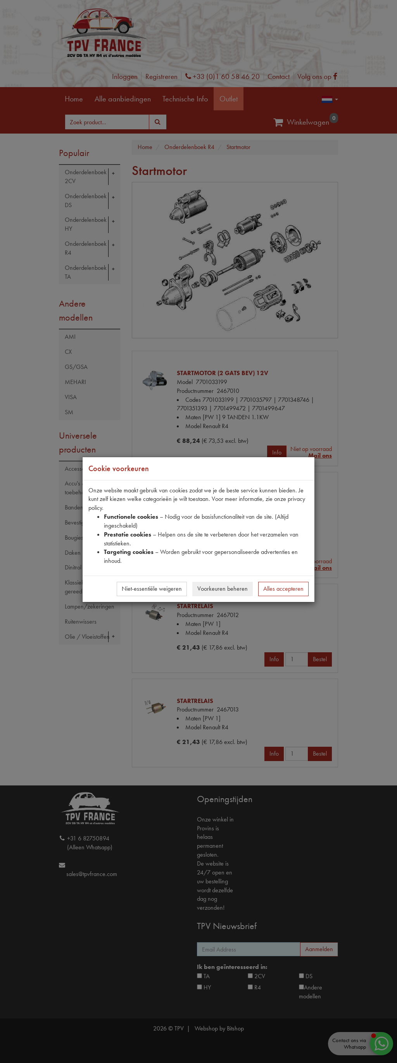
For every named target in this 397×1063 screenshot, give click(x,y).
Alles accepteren (283, 589)
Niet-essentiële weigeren (152, 589)
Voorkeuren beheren (222, 589)
